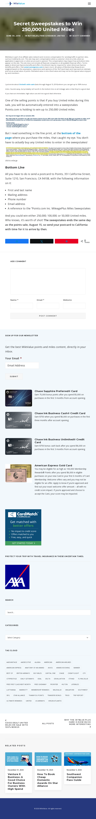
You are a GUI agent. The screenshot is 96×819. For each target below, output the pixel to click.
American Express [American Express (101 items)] (13, 668)
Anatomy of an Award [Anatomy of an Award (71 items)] (34, 668)
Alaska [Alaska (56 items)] (37, 662)
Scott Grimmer (81, 36)
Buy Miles (33, 36)
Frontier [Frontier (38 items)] (54, 684)
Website (67, 299)
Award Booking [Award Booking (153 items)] (63, 668)
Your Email (13, 358)
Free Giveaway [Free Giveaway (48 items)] (40, 684)
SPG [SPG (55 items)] (8, 695)
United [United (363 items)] (29, 701)
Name (14, 299)
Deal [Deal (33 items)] (40, 679)
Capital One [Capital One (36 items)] (50, 673)
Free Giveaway (48, 36)
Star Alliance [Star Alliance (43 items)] (19, 695)
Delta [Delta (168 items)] (47, 679)
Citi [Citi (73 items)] (84, 673)
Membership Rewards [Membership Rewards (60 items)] (40, 690)
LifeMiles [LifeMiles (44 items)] (75, 684)
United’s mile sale (27, 84)
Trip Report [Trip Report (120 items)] (78, 695)
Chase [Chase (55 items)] (61, 673)
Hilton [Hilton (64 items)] (65, 684)
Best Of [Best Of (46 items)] (9, 673)
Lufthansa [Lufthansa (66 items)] (11, 690)
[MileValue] (15, 3)
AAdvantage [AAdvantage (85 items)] (11, 662)
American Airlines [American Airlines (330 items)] (63, 662)
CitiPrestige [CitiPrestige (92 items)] (11, 679)
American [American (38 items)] (48, 662)
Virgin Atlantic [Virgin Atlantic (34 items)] (55, 701)
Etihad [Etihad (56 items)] (71, 679)
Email (40, 299)
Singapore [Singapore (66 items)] (69, 690)
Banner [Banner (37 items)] (77, 668)
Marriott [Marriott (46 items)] (23, 690)
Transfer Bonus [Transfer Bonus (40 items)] (54, 695)
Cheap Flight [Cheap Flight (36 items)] (73, 673)
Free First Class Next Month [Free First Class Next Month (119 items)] (18, 684)
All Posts (48, 723)
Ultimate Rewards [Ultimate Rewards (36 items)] (14, 701)
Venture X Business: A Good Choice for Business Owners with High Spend (16, 786)
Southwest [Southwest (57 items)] (83, 690)
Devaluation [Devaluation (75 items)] (59, 679)
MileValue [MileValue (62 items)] (57, 690)
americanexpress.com (33, 67)
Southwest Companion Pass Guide (74, 787)
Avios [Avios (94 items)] (50, 668)
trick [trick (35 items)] (67, 695)
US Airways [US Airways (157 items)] (40, 701)
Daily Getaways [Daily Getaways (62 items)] (27, 679)
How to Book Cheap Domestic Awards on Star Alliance (47, 785)
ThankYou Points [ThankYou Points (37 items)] (36, 695)
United (61, 36)
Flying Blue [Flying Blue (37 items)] (83, 679)
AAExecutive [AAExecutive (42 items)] (26, 662)
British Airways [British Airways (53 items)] (23, 673)
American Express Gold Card (53, 465)
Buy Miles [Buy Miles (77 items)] (37, 673)
